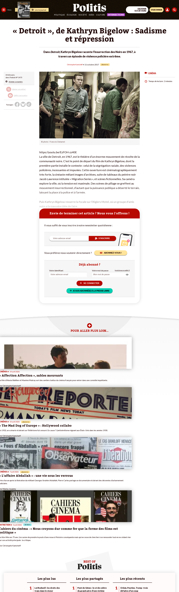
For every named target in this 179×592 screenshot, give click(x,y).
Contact (4, 583)
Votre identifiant (56, 270)
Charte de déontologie (37, 583)
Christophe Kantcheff (75, 64)
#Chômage (45, 552)
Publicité (91, 583)
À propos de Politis (28, 557)
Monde (4, 557)
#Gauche (44, 547)
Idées (91, 15)
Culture (100, 15)
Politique (59, 15)
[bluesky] (155, 572)
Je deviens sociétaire (29, 547)
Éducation (14, 547)
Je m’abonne (26, 549)
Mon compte (26, 560)
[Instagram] (171, 572)
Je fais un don (26, 544)
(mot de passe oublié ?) (122, 270)
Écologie (72, 15)
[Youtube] (163, 572)
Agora (3, 542)
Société (83, 15)
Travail (13, 542)
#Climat (44, 542)
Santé (12, 549)
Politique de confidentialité (73, 583)
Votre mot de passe (100, 270)
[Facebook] (147, 572)
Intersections (116, 15)
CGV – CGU (54, 583)
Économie (14, 544)
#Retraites (45, 549)
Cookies (101, 583)
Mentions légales (18, 583)
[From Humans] (150, 577)
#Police (43, 544)
